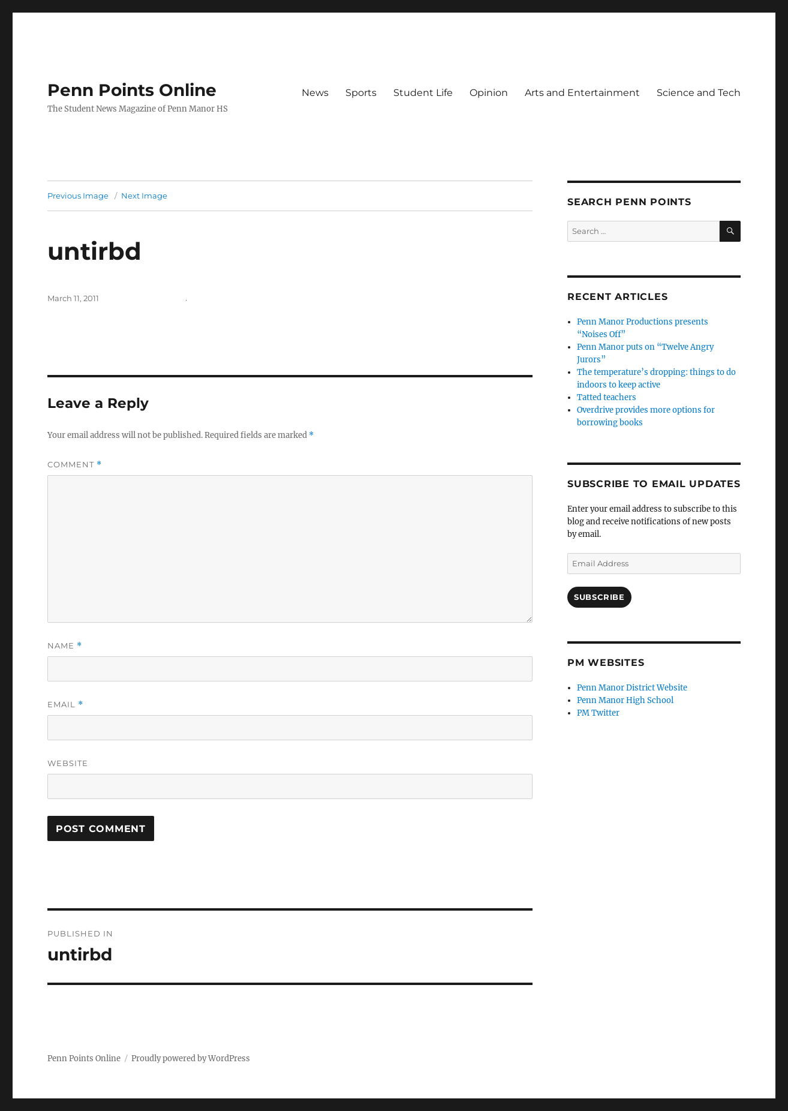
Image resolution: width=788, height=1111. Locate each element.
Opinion (489, 92)
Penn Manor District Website (632, 688)
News (315, 92)
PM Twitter (598, 713)
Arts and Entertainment (582, 92)
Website (67, 763)
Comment (74, 465)
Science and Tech (699, 92)
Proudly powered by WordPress (190, 1058)
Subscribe (599, 597)
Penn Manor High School (625, 700)
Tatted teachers (606, 397)
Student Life (423, 92)
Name (64, 646)
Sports (361, 92)
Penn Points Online (131, 90)
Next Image (144, 195)
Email (65, 704)
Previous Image (78, 195)
